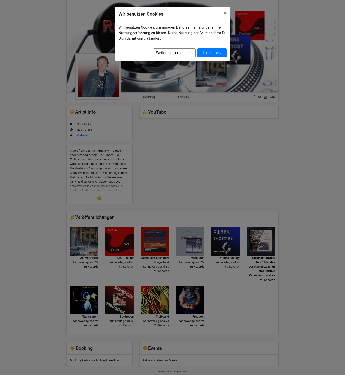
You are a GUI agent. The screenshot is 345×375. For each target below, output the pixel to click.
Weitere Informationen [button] (174, 53)
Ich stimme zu (212, 53)
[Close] (225, 13)
